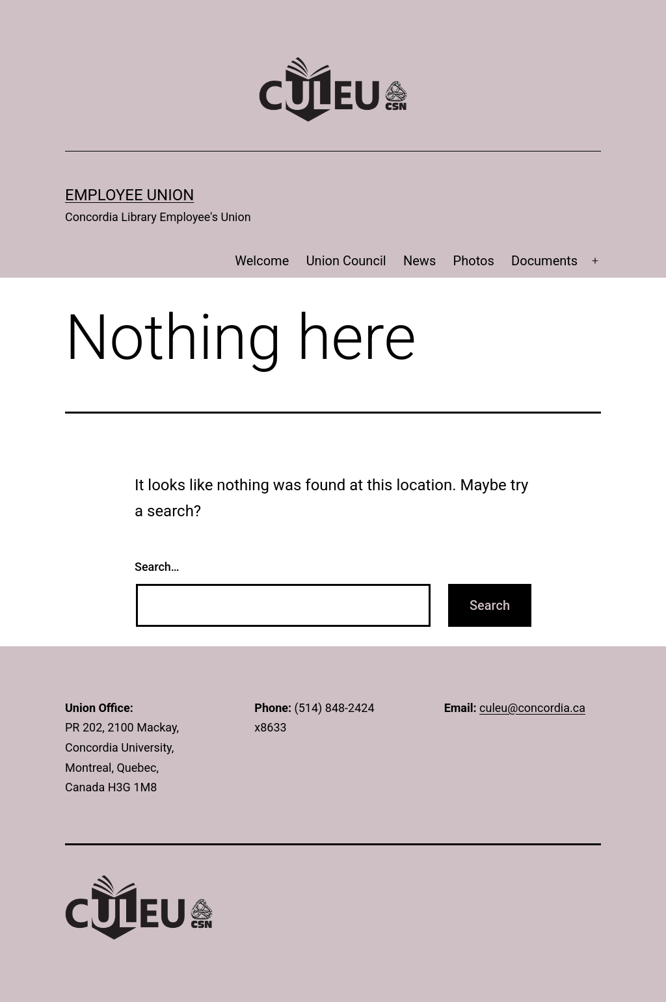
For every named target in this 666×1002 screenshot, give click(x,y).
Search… (157, 567)
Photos (473, 261)
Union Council (346, 261)
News (419, 261)
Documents (544, 261)
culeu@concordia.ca (532, 708)
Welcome (262, 261)
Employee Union (129, 195)
